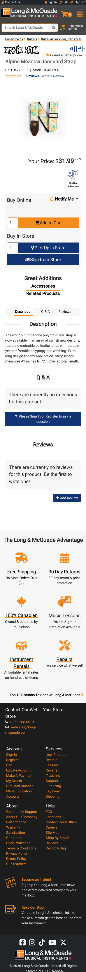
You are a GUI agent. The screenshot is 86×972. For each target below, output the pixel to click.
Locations (53, 817)
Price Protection (18, 843)
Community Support (21, 812)
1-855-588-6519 (19, 722)
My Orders (14, 781)
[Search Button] (53, 28)
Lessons (52, 765)
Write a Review (53, 76)
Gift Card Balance (19, 786)
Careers (51, 827)
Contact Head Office (61, 822)
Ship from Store (43, 259)
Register (12, 760)
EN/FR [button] (76, 2)
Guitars (32, 39)
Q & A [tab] (45, 312)
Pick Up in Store (48, 247)
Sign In (11, 755)
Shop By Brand (57, 838)
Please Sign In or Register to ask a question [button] (43, 419)
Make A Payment (19, 775)
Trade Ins (53, 775)
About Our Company (21, 817)
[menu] (79, 12)
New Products (56, 755)
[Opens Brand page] (21, 49)
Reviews (52, 843)
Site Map (53, 832)
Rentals (51, 760)
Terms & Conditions (21, 848)
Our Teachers (16, 864)
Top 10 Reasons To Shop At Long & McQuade (46, 695)
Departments (14, 39)
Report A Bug (56, 848)
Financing (53, 786)
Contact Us (10, 2)
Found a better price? (64, 55)
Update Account (18, 770)
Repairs (51, 770)
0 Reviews (31, 76)
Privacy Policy (17, 853)
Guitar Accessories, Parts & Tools (63, 39)
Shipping (53, 796)
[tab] (43, 287)
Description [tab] (23, 312)
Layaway (53, 791)
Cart (9, 765)
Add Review (67, 498)
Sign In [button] (51, 2)
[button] (64, 12)
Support (52, 781)
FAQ (49, 812)
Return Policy (16, 859)
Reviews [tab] (64, 312)
